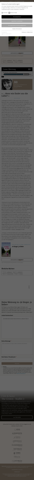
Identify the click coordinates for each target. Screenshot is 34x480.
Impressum (24, 32)
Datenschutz (29, 32)
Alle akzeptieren (17, 17)
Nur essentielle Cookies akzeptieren (17, 25)
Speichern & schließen (17, 21)
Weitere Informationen (17, 29)
